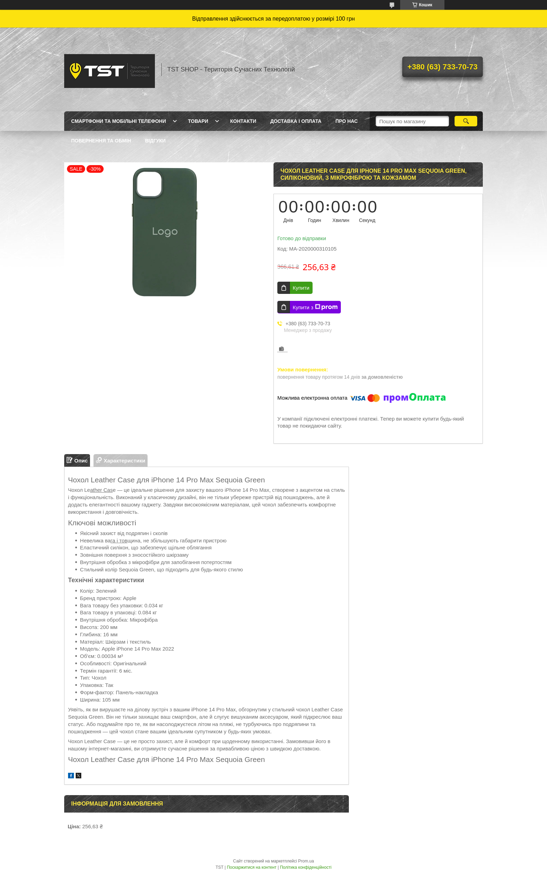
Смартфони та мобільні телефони (118, 121)
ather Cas (101, 490)
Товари (198, 121)
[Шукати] (466, 121)
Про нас (346, 121)
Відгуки (155, 140)
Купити (301, 288)
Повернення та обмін (101, 140)
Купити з (315, 307)
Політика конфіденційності (305, 867)
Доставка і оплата (296, 121)
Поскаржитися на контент (251, 867)
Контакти (243, 121)
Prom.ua (306, 861)
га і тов (119, 540)
